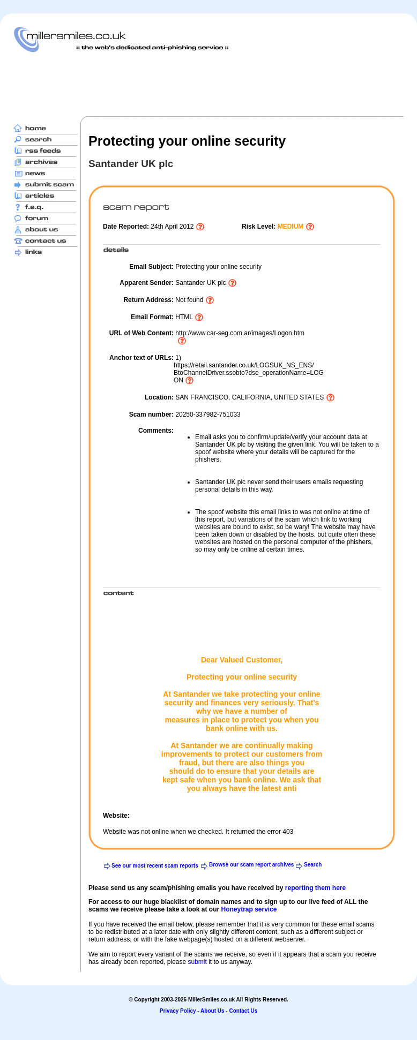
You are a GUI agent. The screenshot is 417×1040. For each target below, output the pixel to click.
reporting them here (315, 888)
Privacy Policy (178, 1011)
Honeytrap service (249, 909)
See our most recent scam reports (154, 866)
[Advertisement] (208, 84)
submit (197, 962)
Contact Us (243, 1011)
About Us (212, 1011)
